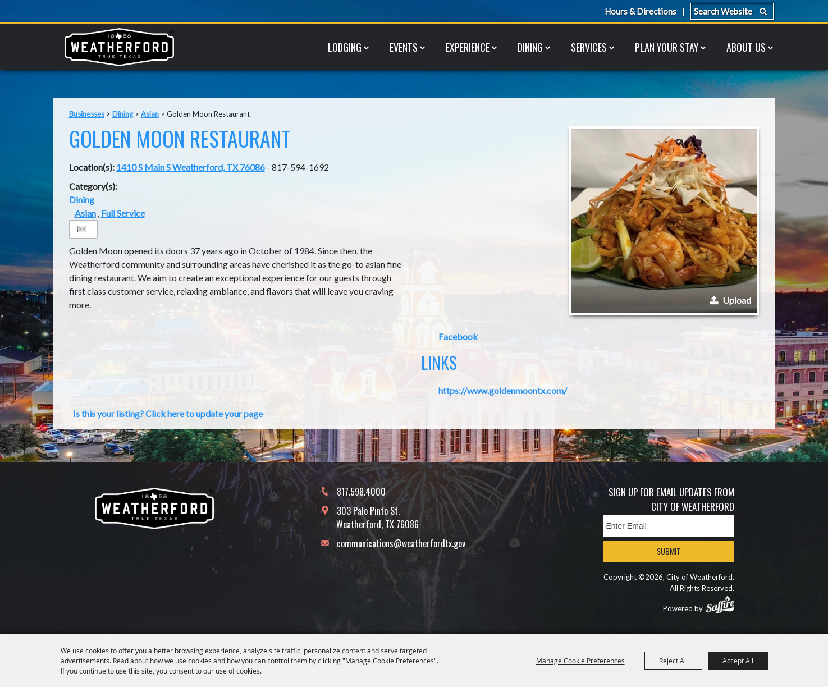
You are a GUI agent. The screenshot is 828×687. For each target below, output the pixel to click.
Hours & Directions (640, 11)
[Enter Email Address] (668, 526)
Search (763, 11)
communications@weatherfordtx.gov (401, 543)
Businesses (86, 113)
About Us (746, 47)
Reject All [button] (673, 660)
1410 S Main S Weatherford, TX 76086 (190, 167)
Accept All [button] (737, 660)
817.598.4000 (361, 491)
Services (589, 47)
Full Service (123, 213)
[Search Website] (732, 11)
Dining (530, 47)
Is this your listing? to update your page (168, 413)
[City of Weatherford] (119, 47)
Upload (736, 300)
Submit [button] (668, 551)
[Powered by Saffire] (720, 604)
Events (404, 47)
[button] (664, 220)
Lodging (345, 47)
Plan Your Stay (666, 47)
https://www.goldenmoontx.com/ (502, 390)
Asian (150, 113)
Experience (468, 47)
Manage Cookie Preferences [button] (580, 660)
